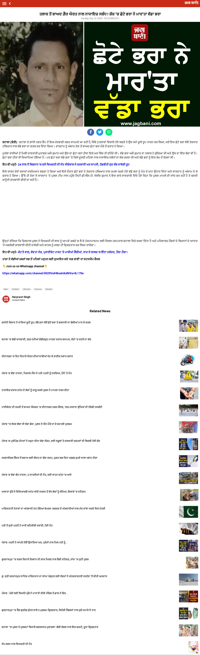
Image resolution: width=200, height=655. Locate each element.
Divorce (38, 289)
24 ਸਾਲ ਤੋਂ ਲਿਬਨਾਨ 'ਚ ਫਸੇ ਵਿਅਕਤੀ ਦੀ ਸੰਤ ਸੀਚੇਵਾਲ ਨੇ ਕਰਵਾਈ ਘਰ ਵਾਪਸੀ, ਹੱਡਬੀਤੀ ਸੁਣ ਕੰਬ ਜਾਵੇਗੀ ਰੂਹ (73, 164)
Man (6, 289)
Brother (15, 289)
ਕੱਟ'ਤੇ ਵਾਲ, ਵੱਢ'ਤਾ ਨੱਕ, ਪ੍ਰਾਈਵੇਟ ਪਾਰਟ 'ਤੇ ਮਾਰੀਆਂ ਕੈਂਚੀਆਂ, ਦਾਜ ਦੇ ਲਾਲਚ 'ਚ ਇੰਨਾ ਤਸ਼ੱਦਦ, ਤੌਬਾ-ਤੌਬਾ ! (73, 252)
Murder (49, 289)
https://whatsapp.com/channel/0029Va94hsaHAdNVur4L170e (43, 273)
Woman (26, 289)
